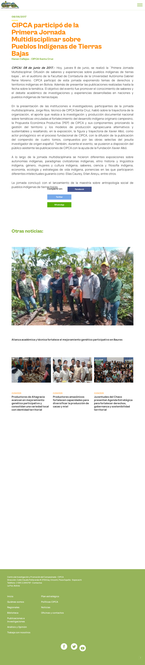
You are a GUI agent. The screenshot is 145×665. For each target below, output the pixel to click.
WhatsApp (59, 204)
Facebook (79, 189)
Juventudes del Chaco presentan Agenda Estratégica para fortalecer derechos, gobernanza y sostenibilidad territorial (113, 403)
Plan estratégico (50, 596)
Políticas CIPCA (49, 601)
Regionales (13, 607)
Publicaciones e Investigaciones (16, 620)
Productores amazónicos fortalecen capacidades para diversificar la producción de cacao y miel (71, 401)
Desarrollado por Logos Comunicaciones (140, 658)
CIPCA (10, 5)
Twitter (59, 197)
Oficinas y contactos (52, 612)
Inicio (10, 596)
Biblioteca (12, 612)
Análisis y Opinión (17, 626)
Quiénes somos (15, 601)
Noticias (45, 607)
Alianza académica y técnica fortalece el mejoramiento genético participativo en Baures (67, 339)
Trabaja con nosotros (18, 632)
